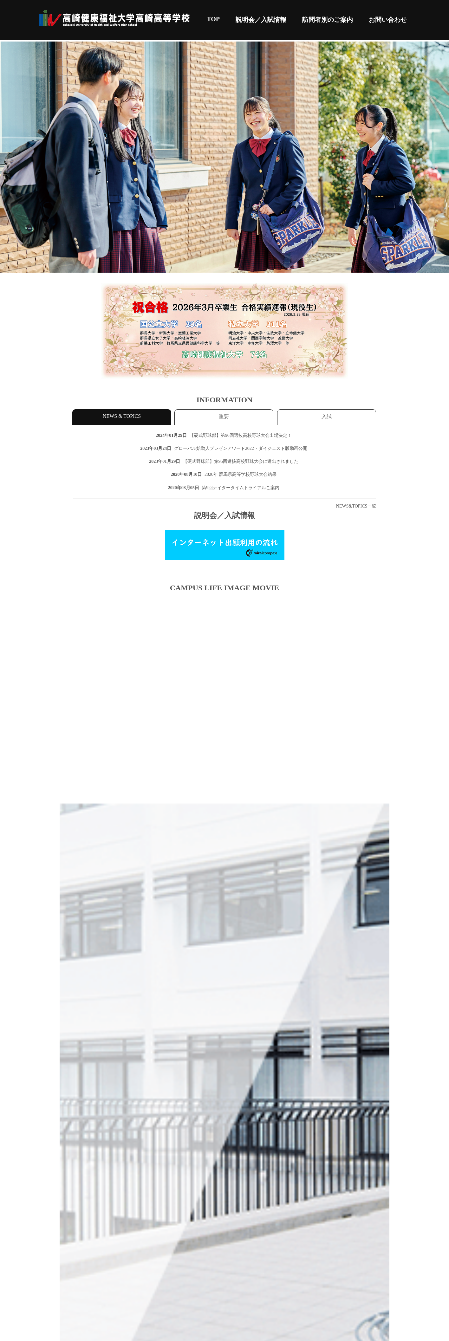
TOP (213, 19)
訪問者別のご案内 (327, 19)
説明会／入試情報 (261, 19)
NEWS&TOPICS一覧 (356, 506)
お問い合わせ (388, 19)
